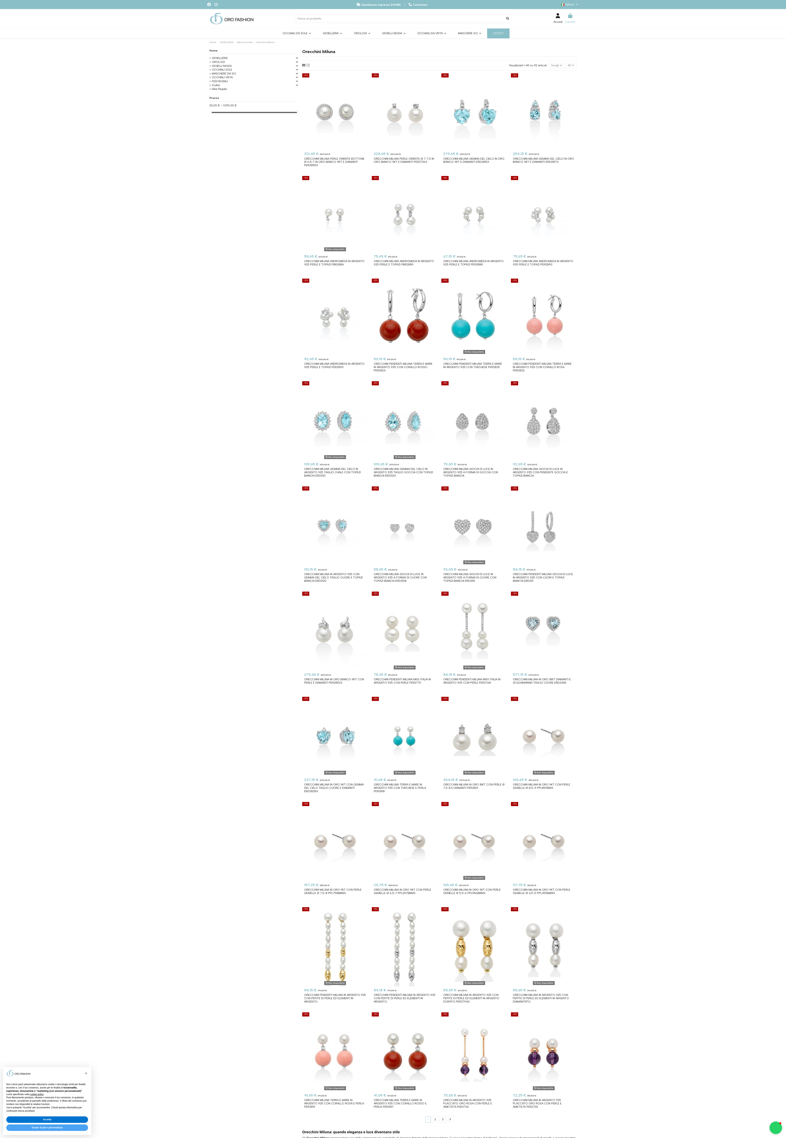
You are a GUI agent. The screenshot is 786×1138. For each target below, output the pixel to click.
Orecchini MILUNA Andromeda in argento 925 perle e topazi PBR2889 (404, 263)
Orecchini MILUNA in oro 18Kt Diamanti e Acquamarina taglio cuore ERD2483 (542, 681)
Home (213, 50)
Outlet (216, 85)
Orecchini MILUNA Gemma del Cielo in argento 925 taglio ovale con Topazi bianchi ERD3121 (332, 472)
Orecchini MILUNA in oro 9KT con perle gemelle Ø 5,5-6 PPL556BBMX (472, 891)
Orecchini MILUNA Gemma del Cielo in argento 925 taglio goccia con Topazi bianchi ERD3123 (403, 472)
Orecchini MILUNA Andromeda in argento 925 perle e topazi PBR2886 (334, 263)
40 (570, 65)
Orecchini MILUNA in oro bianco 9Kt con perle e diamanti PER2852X (334, 681)
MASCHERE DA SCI (224, 73)
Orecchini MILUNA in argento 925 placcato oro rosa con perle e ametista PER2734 (467, 1103)
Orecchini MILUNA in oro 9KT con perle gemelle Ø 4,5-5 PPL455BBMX (541, 891)
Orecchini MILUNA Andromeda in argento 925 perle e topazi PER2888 (473, 263)
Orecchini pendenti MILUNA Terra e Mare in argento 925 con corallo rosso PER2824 (403, 367)
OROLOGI (218, 62)
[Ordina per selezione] (556, 65)
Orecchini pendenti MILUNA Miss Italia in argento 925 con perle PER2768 (471, 681)
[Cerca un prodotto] (507, 18)
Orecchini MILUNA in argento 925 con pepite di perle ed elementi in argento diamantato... (541, 998)
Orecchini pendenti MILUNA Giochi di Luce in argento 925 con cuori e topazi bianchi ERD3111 (543, 578)
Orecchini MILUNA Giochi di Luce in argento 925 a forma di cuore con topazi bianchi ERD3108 (400, 578)
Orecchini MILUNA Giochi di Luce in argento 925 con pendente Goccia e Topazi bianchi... (540, 472)
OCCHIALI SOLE (222, 69)
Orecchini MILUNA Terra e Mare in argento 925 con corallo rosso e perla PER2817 (400, 1103)
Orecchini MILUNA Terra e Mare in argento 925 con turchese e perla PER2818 (400, 788)
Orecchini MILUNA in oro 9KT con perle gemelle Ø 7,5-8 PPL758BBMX (333, 891)
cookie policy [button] (36, 1094)
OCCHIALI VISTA (222, 77)
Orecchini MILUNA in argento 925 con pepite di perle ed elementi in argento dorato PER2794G (471, 998)
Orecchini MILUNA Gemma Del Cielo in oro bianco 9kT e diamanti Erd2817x (543, 160)
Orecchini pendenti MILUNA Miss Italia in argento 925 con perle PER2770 (402, 681)
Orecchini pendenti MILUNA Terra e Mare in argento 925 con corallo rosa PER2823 (542, 367)
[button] (86, 1073)
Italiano (570, 4)
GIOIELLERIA (220, 58)
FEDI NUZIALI (220, 81)
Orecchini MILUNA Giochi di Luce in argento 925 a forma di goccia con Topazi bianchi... (470, 472)
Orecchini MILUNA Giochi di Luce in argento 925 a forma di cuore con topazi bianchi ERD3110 (469, 578)
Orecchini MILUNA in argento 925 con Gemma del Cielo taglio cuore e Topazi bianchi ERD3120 (333, 578)
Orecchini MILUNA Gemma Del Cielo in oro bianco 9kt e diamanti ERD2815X (473, 160)
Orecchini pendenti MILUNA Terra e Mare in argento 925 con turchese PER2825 (472, 365)
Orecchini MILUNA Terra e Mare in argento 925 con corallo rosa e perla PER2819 (334, 1103)
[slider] (211, 112)
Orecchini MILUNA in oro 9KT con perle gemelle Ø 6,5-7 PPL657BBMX (402, 891)
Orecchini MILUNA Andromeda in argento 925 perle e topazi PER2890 (543, 263)
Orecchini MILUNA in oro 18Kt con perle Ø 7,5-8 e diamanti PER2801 (474, 786)
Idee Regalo (219, 89)
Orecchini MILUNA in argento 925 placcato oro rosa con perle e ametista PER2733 (537, 1103)
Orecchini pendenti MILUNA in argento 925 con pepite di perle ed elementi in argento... (335, 998)
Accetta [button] (47, 1119)
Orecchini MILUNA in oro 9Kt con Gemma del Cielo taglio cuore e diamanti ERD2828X (334, 788)
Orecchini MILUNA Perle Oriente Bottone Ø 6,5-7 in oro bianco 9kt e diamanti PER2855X (334, 162)
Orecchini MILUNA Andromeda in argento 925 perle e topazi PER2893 (334, 365)
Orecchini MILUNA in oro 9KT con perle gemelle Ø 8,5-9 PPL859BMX (541, 786)
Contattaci (418, 4)
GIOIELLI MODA (222, 66)
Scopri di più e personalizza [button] (47, 1127)
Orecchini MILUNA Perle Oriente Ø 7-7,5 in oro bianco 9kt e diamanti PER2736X (404, 160)
